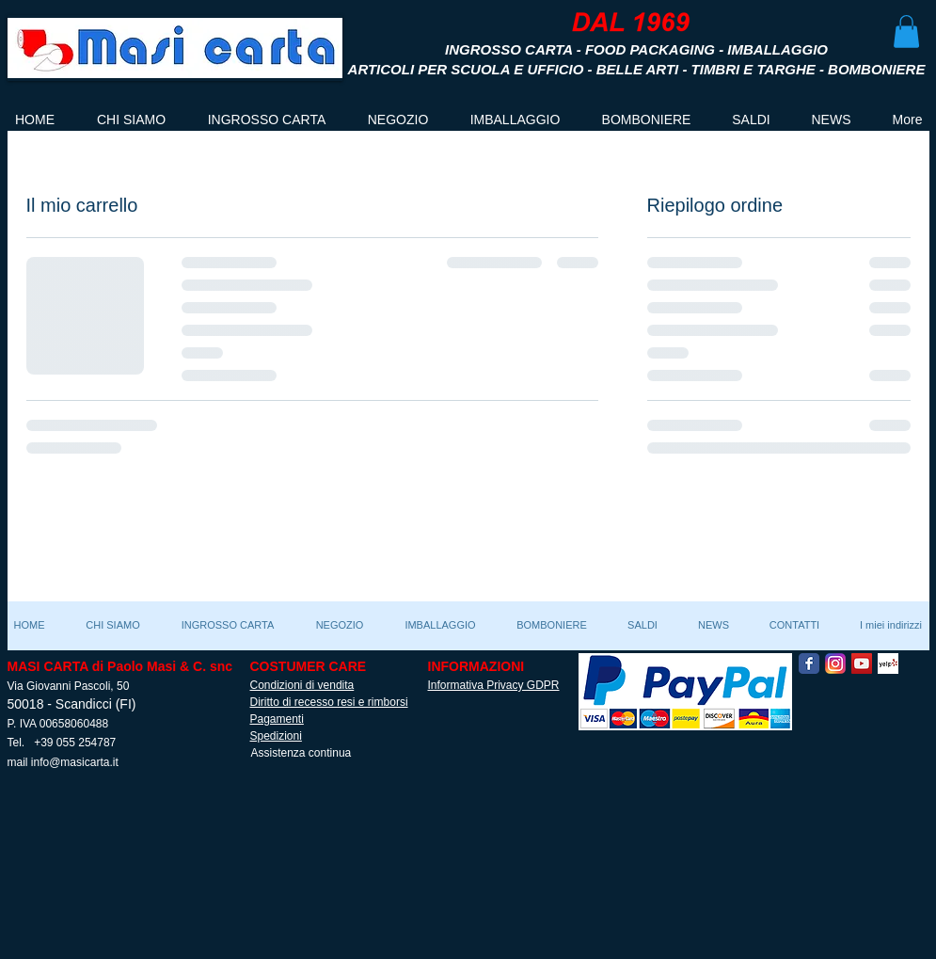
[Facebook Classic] (809, 663)
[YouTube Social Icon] (861, 663)
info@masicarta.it (75, 762)
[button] (906, 31)
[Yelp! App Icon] (888, 663)
